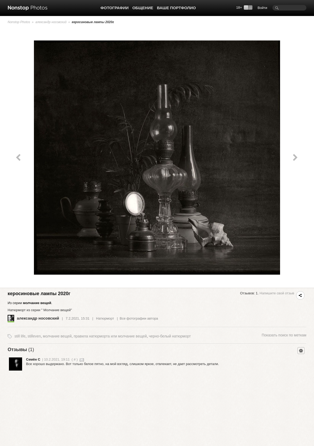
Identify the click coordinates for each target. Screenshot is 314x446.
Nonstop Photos (19, 22)
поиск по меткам (284, 335)
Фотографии (114, 8)
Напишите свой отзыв (277, 293)
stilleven (34, 336)
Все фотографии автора (139, 318)
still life (20, 336)
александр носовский (50, 22)
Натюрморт (105, 318)
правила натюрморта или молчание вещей (110, 336)
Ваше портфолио (176, 8)
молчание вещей (57, 336)
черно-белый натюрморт (170, 336)
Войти (262, 8)
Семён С (33, 359)
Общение (142, 8)
